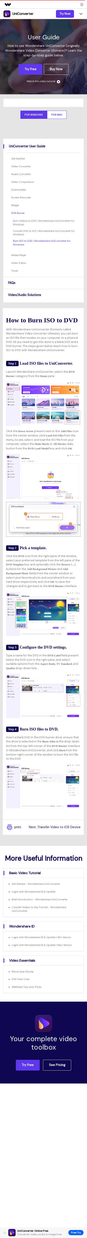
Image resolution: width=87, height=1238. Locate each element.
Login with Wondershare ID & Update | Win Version (41, 937)
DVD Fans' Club (21, 979)
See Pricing (57, 1065)
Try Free (30, 69)
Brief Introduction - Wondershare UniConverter (39, 899)
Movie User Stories (23, 971)
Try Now (65, 14)
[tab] (43, 146)
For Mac (56, 114)
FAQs (11, 283)
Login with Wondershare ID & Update (33, 891)
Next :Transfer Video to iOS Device (54, 827)
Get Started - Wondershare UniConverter (36, 883)
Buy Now (56, 69)
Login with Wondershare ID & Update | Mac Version (42, 945)
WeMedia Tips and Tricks (26, 986)
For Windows (34, 114)
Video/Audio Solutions (24, 295)
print (13, 827)
